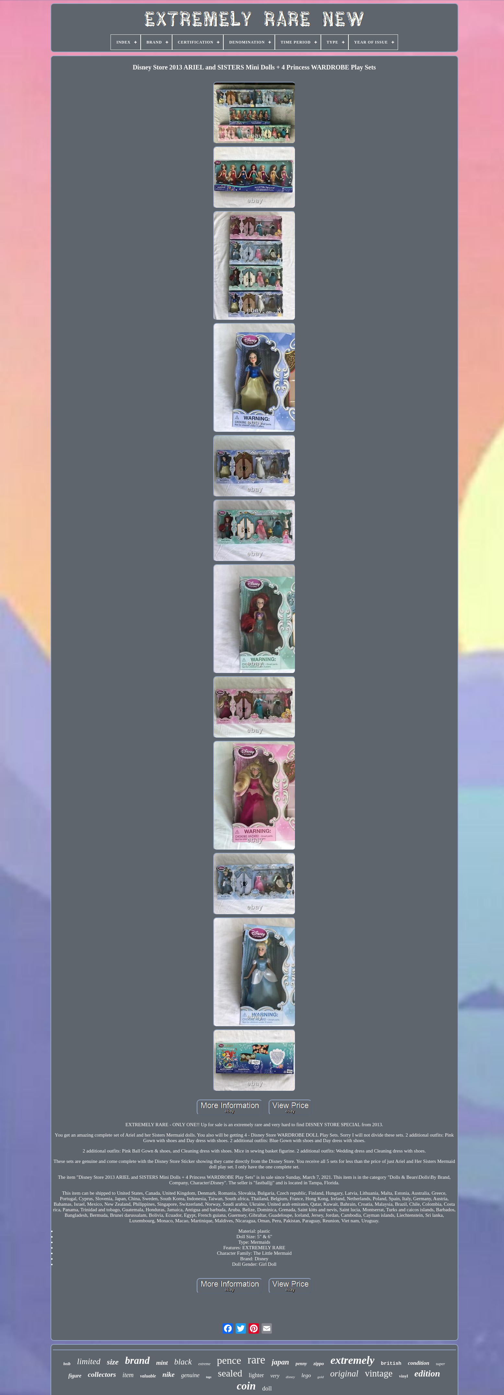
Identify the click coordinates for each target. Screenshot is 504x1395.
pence (229, 1360)
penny (301, 1363)
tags (209, 1377)
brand (137, 1360)
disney (290, 1377)
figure (74, 1375)
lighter (256, 1375)
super (440, 1363)
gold (320, 1377)
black (183, 1361)
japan (280, 1362)
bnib (67, 1364)
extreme (204, 1364)
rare (256, 1359)
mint (162, 1362)
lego (306, 1375)
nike (168, 1374)
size (113, 1362)
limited (88, 1361)
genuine (190, 1375)
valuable (148, 1376)
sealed (230, 1373)
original (344, 1373)
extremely (352, 1360)
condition (418, 1363)
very (274, 1375)
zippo (318, 1363)
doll (267, 1388)
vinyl (403, 1376)
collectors (102, 1374)
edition (427, 1373)
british (391, 1363)
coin (246, 1386)
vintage (379, 1373)
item (128, 1374)
